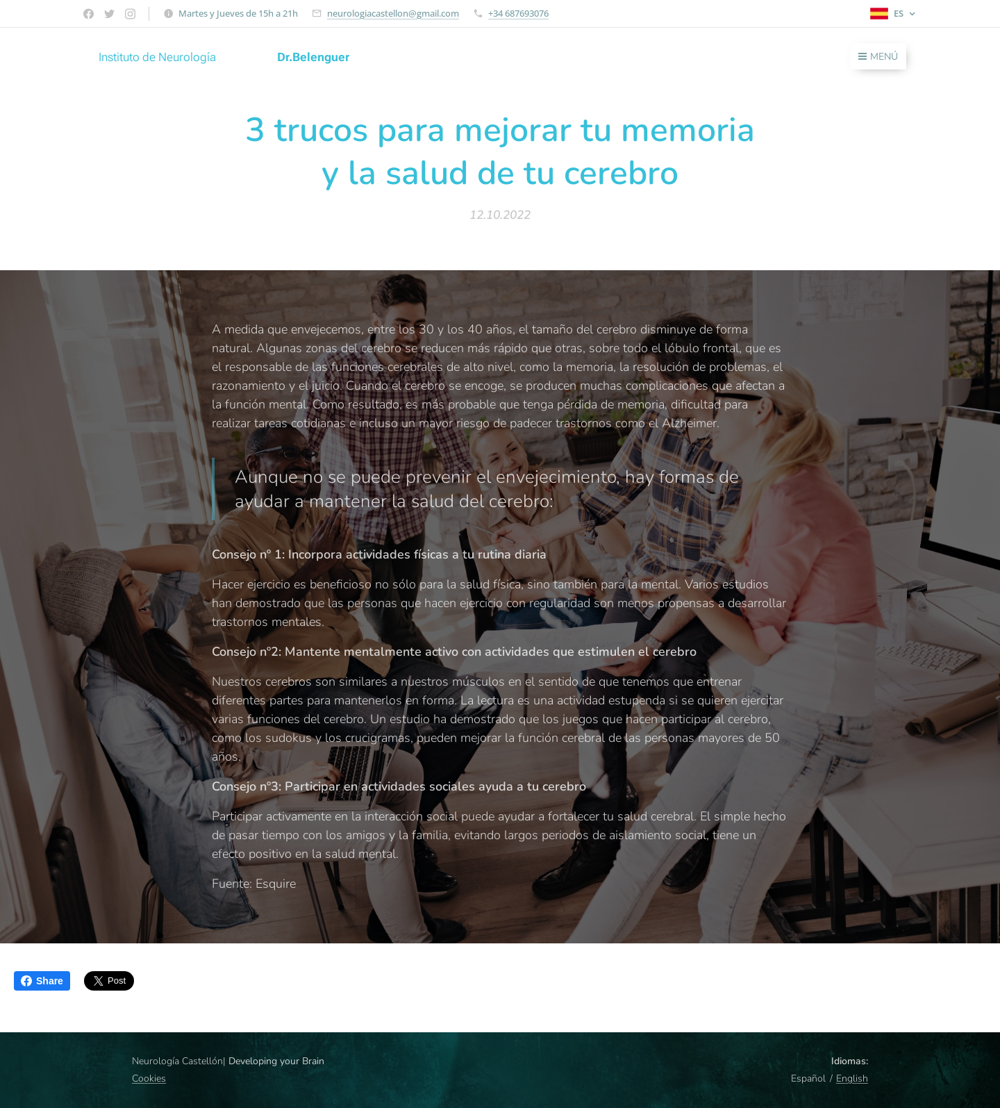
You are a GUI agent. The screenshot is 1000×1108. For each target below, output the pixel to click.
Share (42, 980)
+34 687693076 (518, 13)
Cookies (149, 1078)
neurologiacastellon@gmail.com (393, 13)
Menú (878, 56)
